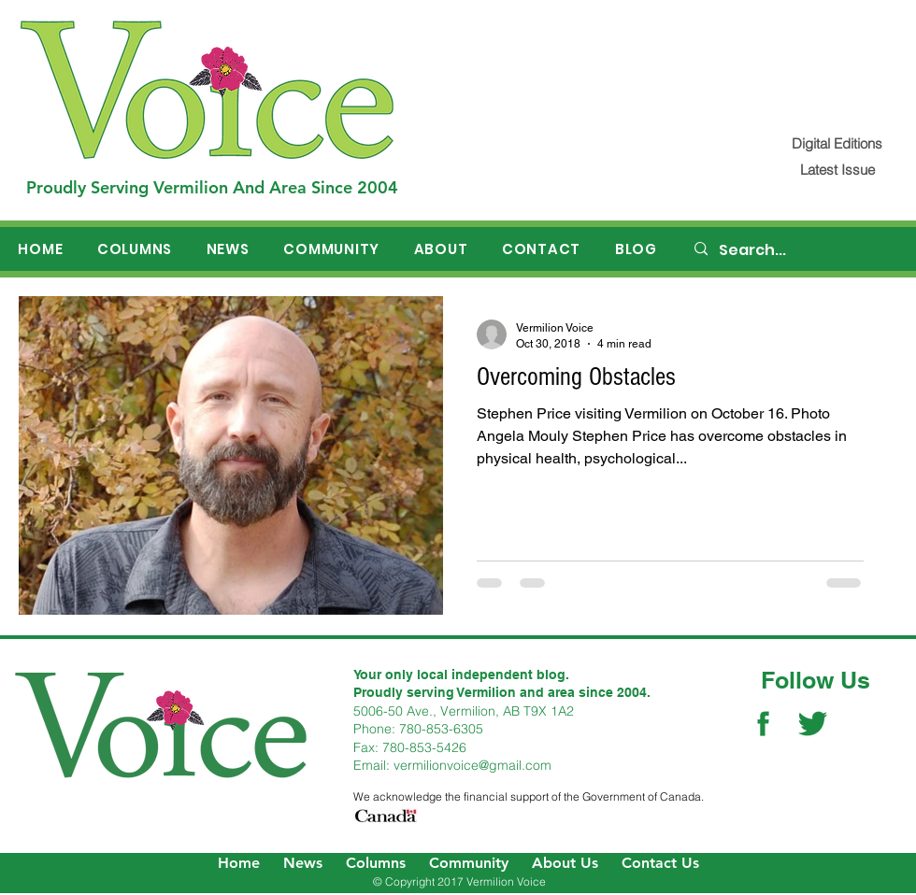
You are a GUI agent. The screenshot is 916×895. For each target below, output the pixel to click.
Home (239, 863)
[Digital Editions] (837, 143)
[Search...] (795, 250)
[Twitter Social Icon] (812, 723)
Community (468, 863)
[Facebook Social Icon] (763, 723)
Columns (376, 863)
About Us (565, 863)
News (302, 863)
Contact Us (660, 863)
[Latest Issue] (837, 169)
